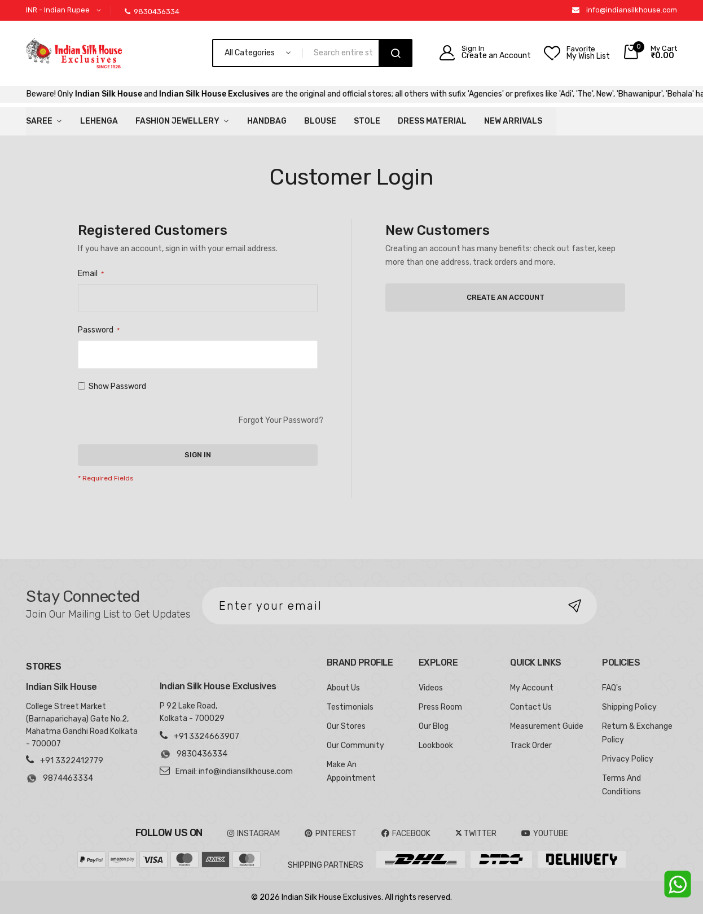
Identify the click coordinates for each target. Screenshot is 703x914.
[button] (65, 10)
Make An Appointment (351, 771)
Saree (39, 121)
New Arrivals (513, 121)
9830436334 (152, 11)
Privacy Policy (627, 759)
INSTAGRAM (253, 833)
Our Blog (434, 726)
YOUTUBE (544, 833)
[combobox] (345, 53)
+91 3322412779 (71, 761)
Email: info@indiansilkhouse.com (234, 771)
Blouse (320, 121)
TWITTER (476, 833)
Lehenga (99, 121)
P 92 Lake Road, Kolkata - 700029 (192, 712)
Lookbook (436, 745)
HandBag (267, 121)
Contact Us (531, 707)
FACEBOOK (405, 833)
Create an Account (496, 56)
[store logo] (74, 53)
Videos (431, 688)
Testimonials (350, 707)
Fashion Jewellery (177, 121)
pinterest (331, 833)
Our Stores (346, 726)
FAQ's (612, 688)
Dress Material (432, 121)
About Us (343, 688)
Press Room (440, 707)
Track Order (531, 745)
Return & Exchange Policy (637, 733)
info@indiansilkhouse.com (631, 10)
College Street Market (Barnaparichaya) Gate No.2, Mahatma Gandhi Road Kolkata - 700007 (82, 725)
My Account (531, 688)
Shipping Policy (629, 707)
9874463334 (59, 778)
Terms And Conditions (621, 785)
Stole (367, 121)
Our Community (355, 745)
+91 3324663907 (206, 736)
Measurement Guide (546, 726)
